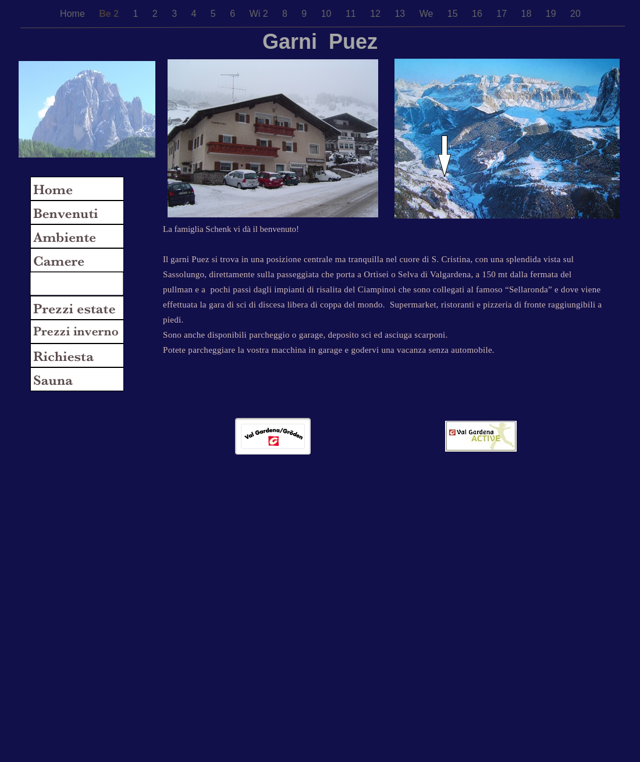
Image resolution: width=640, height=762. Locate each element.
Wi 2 (260, 14)
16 (478, 14)
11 (352, 14)
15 (453, 14)
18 (527, 14)
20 (575, 14)
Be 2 (110, 14)
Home (73, 14)
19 (552, 14)
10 (327, 14)
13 (400, 14)
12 (376, 14)
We (427, 14)
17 (502, 14)
